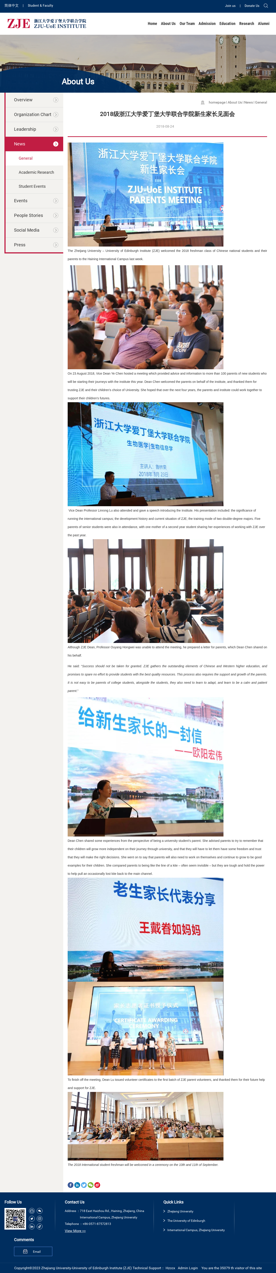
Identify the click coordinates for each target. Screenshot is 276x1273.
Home (152, 23)
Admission (207, 23)
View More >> (75, 1231)
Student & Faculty (40, 5)
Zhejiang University (180, 1211)
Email (37, 1251)
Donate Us (252, 6)
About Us (168, 23)
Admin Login (188, 1268)
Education (227, 23)
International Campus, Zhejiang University (196, 1230)
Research (246, 23)
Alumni (264, 23)
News (248, 102)
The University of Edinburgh (186, 1220)
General (261, 102)
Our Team (187, 23)
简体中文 (12, 5)
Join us (230, 6)
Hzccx (170, 1268)
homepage (217, 102)
